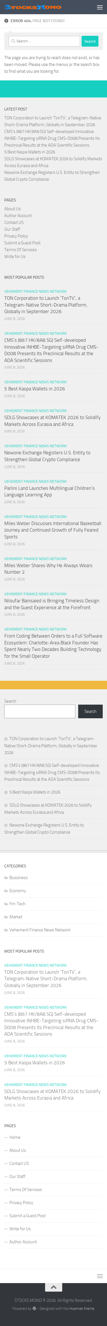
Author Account (18, 215)
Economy (17, 890)
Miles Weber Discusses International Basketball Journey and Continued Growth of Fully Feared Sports (52, 530)
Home (15, 1137)
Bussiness (18, 877)
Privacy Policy (16, 236)
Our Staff (12, 229)
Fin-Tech (17, 903)
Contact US (14, 222)
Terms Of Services (20, 249)
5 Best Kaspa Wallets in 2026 (29, 152)
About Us (12, 208)
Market (15, 916)
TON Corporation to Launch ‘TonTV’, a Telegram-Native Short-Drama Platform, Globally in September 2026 (45, 304)
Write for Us (15, 256)
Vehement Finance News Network (35, 291)
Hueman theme (82, 1308)
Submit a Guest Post (22, 242)
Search (10, 701)
